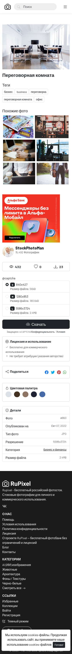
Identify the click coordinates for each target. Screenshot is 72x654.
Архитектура (11, 574)
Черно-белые (11, 583)
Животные (9, 569)
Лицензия (9, 533)
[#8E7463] (25, 394)
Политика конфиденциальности (24, 529)
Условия (60, 331)
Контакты (9, 552)
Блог (5, 547)
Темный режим (15, 621)
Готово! (59, 644)
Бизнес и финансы (55, 449)
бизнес (8, 91)
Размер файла (36, 457)
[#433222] (17, 394)
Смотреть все (12, 588)
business (22, 91)
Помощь (8, 519)
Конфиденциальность (43, 331)
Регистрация (11, 615)
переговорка (38, 91)
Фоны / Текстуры (14, 578)
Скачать (36, 324)
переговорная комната (18, 99)
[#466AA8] (42, 394)
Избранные (10, 601)
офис (39, 99)
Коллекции (9, 606)
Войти (6, 610)
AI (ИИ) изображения (16, 565)
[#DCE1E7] (9, 394)
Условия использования (19, 524)
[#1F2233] (34, 394)
